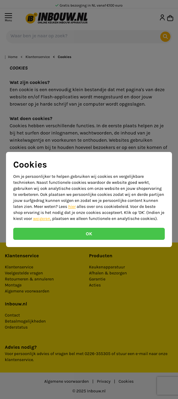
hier (72, 206)
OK (89, 234)
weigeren (41, 218)
